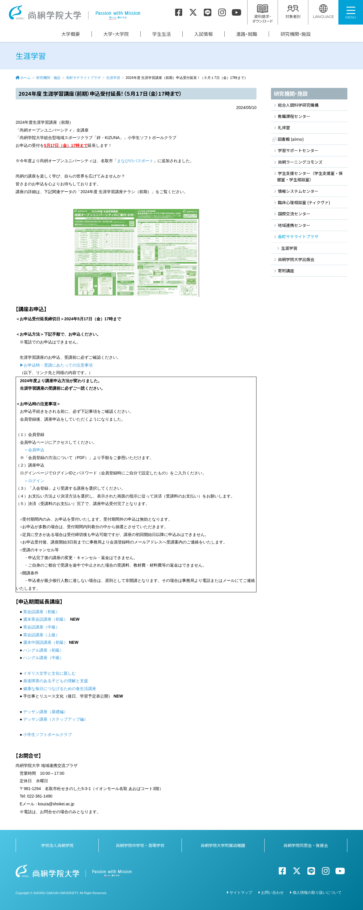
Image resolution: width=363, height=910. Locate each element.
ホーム (25, 78)
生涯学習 (113, 78)
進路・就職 (246, 34)
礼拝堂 (284, 127)
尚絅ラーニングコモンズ (300, 162)
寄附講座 (286, 270)
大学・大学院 (116, 34)
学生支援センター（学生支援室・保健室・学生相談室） (310, 176)
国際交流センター (294, 214)
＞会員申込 (34, 449)
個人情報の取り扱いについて (317, 892)
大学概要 (70, 34)
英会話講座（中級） (41, 627)
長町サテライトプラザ (83, 78)
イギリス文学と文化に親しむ (49, 673)
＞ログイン (34, 480)
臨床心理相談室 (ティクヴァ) (304, 202)
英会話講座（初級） (41, 611)
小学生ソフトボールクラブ (48, 734)
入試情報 (203, 34)
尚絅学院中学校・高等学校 (140, 845)
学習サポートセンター (298, 150)
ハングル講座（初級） (43, 650)
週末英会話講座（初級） (45, 619)
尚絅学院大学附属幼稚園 (223, 845)
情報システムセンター (298, 191)
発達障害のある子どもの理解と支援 (55, 680)
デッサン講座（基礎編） (45, 711)
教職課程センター (294, 116)
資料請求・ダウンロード (262, 14)
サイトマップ (241, 892)
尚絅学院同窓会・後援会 (305, 845)
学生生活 (161, 34)
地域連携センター (294, 225)
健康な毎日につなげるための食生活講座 (59, 688)
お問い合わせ (272, 892)
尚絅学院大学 (74, 12)
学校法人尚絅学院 (57, 845)
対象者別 (292, 11)
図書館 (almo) (291, 139)
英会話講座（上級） (41, 634)
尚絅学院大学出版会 (296, 259)
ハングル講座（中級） (43, 657)
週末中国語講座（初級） (45, 642)
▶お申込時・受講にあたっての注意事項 (56, 365)
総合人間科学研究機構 (298, 105)
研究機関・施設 (295, 34)
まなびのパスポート (135, 160)
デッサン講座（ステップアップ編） (56, 719)
